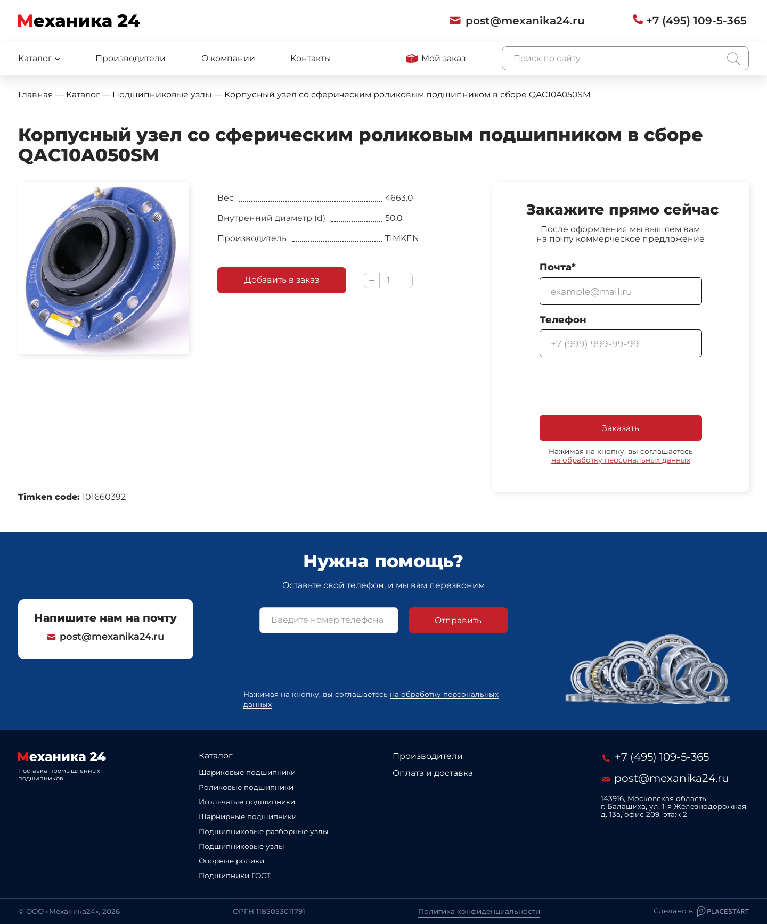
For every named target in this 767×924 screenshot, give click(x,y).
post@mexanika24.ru (105, 636)
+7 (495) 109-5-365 (655, 756)
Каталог (215, 755)
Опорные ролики (231, 860)
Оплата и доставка (433, 773)
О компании (228, 58)
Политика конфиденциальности (479, 911)
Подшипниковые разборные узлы (264, 831)
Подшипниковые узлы (241, 846)
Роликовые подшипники (246, 787)
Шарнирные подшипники (248, 816)
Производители (130, 58)
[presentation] (620, 387)
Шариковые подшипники (247, 772)
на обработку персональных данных (620, 460)
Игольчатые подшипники (247, 801)
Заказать (620, 428)
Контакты (310, 58)
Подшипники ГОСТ (235, 875)
